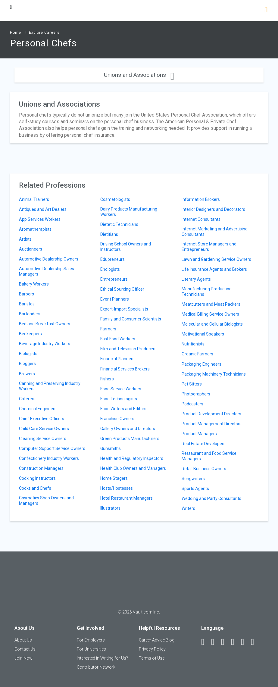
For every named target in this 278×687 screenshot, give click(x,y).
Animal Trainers (34, 199)
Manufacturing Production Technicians (207, 291)
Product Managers (199, 433)
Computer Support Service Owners (52, 448)
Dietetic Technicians (119, 224)
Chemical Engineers (38, 408)
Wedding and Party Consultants (211, 498)
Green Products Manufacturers (129, 438)
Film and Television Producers (128, 348)
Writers (188, 508)
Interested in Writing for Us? (102, 658)
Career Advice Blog (156, 640)
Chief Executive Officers (41, 418)
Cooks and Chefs (35, 488)
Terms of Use (151, 658)
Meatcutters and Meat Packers (211, 304)
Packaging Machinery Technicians (214, 374)
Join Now (23, 658)
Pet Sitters (192, 384)
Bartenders (29, 313)
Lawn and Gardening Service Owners (216, 259)
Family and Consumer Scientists (130, 319)
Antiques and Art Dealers (43, 209)
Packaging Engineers (201, 364)
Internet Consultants (201, 219)
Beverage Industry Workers (44, 343)
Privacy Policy (152, 649)
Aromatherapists (35, 229)
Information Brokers (201, 199)
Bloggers (27, 363)
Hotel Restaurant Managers (126, 498)
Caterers (27, 398)
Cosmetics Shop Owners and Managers (46, 500)
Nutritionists (193, 344)
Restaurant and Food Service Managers (209, 456)
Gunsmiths (110, 448)
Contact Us (25, 649)
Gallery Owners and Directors (127, 428)
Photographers (196, 394)
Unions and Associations (139, 74)
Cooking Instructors (37, 478)
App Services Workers (40, 219)
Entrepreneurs (114, 279)
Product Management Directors (212, 423)
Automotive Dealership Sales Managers (46, 271)
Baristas (27, 303)
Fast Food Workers (117, 338)
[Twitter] (225, 642)
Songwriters (193, 478)
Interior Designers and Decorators (213, 209)
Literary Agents (196, 279)
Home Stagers (114, 478)
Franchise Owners (117, 418)
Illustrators (110, 508)
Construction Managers (41, 468)
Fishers (107, 378)
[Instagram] (235, 642)
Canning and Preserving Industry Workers (49, 386)
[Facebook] (205, 642)
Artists (25, 239)
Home (15, 32)
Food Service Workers (120, 388)
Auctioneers (30, 249)
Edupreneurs (112, 259)
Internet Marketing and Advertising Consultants (215, 231)
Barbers (26, 294)
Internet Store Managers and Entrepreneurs (209, 247)
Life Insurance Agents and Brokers (214, 269)
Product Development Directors (211, 413)
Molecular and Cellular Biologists (212, 324)
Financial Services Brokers (125, 369)
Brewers (27, 373)
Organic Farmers (197, 353)
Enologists (110, 269)
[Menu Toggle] (11, 7)
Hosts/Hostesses (116, 488)
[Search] (266, 11)
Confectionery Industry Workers (49, 458)
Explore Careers (44, 32)
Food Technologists (118, 398)
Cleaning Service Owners (42, 438)
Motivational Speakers (203, 334)
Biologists (28, 353)
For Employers (91, 640)
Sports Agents (195, 488)
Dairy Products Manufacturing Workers (128, 212)
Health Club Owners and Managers (133, 468)
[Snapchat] (255, 642)
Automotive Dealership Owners (48, 259)
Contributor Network (96, 667)
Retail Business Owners (204, 468)
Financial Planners (117, 358)
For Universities (91, 649)
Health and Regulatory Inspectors (131, 458)
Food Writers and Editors (123, 408)
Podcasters (192, 403)
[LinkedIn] (215, 642)
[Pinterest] (245, 642)
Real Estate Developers (204, 443)
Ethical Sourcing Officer (122, 289)
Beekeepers (30, 333)
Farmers (108, 328)
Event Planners (114, 299)
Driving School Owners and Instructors (125, 247)
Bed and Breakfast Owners (44, 323)
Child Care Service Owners (44, 428)
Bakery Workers (34, 284)
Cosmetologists (115, 199)
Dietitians (109, 234)
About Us (23, 640)
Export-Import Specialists (124, 309)
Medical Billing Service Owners (210, 314)
